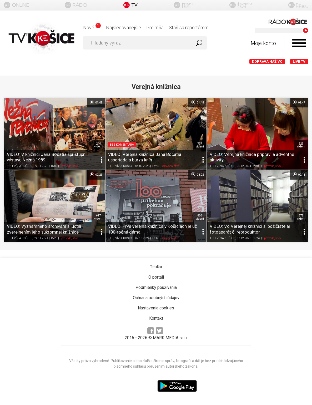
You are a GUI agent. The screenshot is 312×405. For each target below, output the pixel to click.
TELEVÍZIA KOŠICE (19, 166)
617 (98, 217)
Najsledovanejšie (123, 27)
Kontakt (156, 318)
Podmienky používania (156, 287)
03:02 (197, 174)
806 (200, 217)
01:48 (197, 102)
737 (200, 145)
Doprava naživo (267, 61)
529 (301, 145)
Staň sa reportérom (189, 27)
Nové (92, 27)
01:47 (298, 102)
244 (98, 145)
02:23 (95, 174)
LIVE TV (299, 61)
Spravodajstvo (69, 166)
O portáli (156, 277)
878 (301, 217)
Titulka (156, 266)
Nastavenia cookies (156, 307)
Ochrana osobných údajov (156, 297)
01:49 (95, 102)
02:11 (298, 174)
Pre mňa (155, 27)
